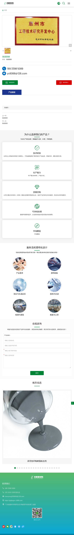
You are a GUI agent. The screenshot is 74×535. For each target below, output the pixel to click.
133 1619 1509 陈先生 (12, 492)
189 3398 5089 (15, 68)
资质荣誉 (9, 59)
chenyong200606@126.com (14, 496)
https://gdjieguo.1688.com (13, 500)
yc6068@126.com (17, 73)
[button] (15, 468)
